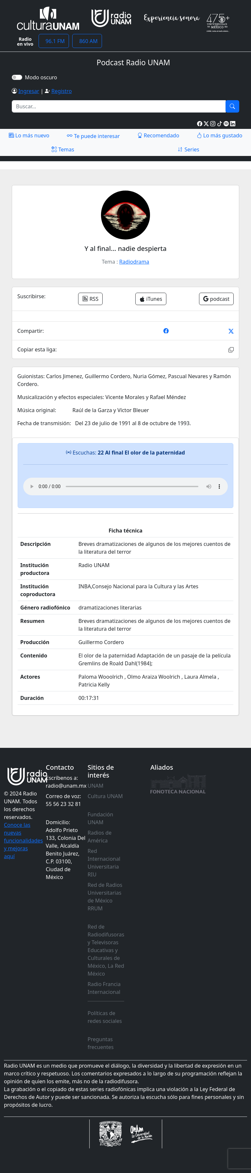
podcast (216, 298)
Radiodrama (134, 261)
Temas (63, 149)
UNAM (96, 785)
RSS (90, 298)
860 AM (87, 41)
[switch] (17, 77)
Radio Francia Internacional (104, 988)
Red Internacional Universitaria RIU (104, 862)
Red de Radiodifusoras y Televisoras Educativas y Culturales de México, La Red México (106, 950)
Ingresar (28, 91)
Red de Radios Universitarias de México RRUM (105, 896)
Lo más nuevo (29, 135)
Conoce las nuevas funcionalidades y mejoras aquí (23, 840)
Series (188, 149)
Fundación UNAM (100, 818)
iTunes (151, 298)
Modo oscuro (42, 77)
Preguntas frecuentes (101, 1043)
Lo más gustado (220, 135)
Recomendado (158, 135)
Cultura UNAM (105, 796)
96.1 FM (54, 41)
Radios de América (99, 836)
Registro (61, 91)
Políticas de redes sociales (105, 1017)
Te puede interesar (93, 136)
